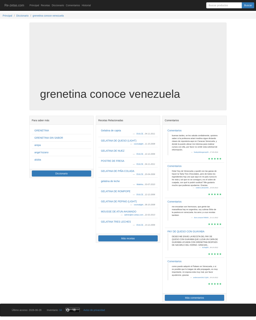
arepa (37, 145)
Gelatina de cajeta (111, 130)
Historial (86, 5)
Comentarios (73, 5)
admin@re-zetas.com (134, 215)
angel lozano (41, 152)
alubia (37, 159)
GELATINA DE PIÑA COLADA (117, 171)
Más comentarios (194, 297)
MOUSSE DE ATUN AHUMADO (118, 211)
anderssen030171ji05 (201, 277)
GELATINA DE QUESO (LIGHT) (119, 140)
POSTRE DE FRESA (112, 160)
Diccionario (58, 5)
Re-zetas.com (14, 5)
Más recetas (128, 238)
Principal (34, 5)
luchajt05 (205, 247)
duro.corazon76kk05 (201, 217)
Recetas (45, 5)
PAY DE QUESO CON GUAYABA (185, 231)
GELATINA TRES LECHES (116, 221)
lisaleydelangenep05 (201, 152)
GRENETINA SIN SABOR (48, 137)
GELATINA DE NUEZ (113, 150)
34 (60, 310)
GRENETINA (41, 130)
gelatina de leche (110, 181)
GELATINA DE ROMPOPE (115, 191)
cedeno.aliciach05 (202, 188)
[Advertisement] (128, 59)
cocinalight (139, 144)
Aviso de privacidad (94, 310)
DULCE (140, 134)
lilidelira (140, 184)
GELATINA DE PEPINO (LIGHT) (119, 201)
